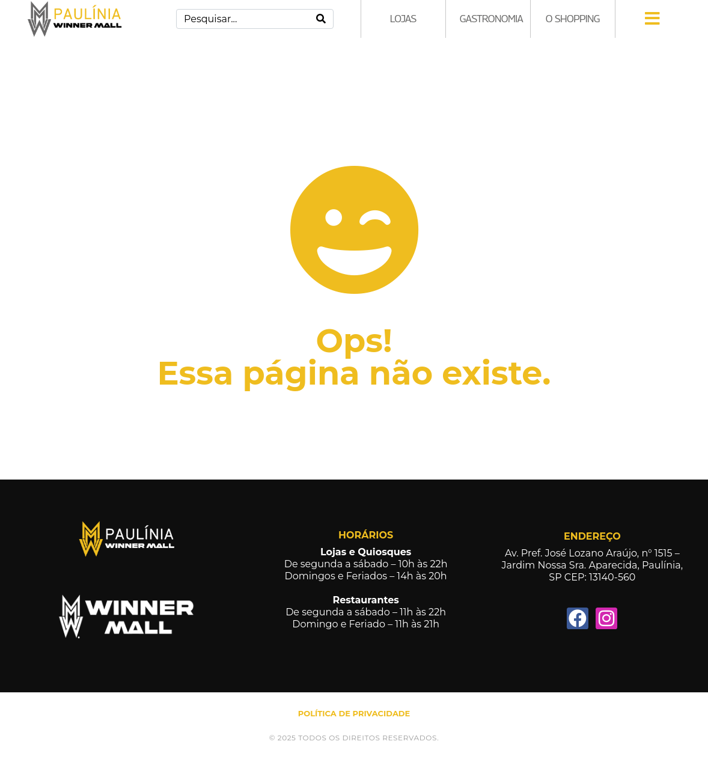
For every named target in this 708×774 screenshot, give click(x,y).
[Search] (321, 19)
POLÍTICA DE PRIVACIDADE (354, 713)
